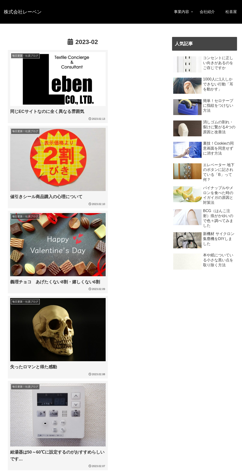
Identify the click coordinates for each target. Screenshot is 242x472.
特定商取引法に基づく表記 (64, 465)
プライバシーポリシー (22, 465)
